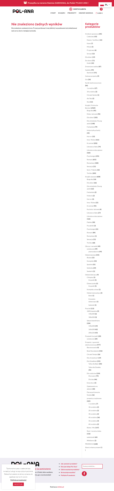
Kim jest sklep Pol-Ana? (69, 467)
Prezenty (72, 13)
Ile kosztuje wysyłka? (68, 472)
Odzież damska (86, 13)
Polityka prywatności (18, 480)
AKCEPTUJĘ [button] (18, 484)
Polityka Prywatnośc (68, 475)
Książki (61, 13)
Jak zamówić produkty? (69, 464)
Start (53, 13)
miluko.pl (60, 487)
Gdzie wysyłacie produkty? (70, 469)
